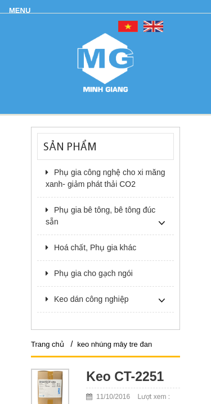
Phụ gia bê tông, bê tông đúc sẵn (100, 215)
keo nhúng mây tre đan (114, 344)
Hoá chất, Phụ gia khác (91, 247)
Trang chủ (47, 344)
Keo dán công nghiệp (87, 299)
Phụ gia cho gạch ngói (89, 273)
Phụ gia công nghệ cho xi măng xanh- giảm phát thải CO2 (105, 178)
